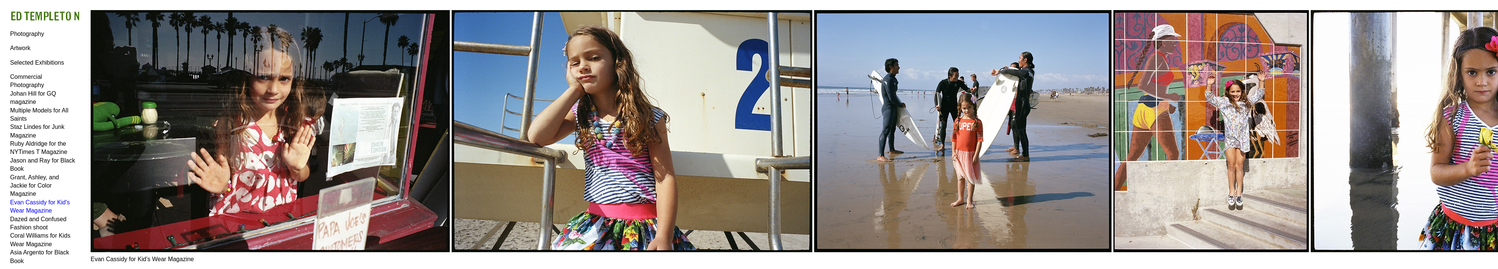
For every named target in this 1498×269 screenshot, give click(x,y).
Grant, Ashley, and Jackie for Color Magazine (34, 185)
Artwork (20, 48)
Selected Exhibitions (37, 62)
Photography (27, 34)
